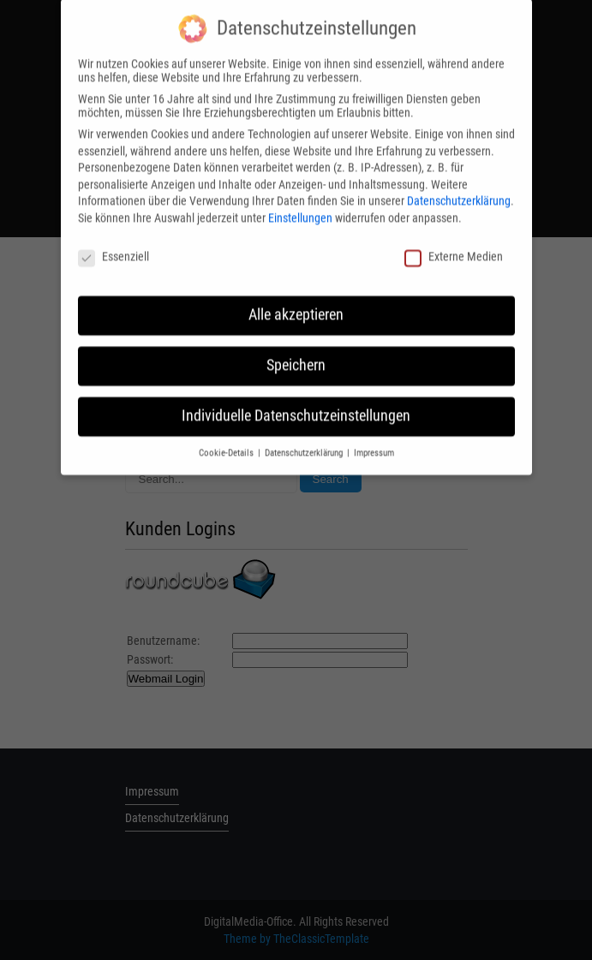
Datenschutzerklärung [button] (305, 443)
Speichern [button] (296, 355)
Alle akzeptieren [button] (296, 304)
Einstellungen (300, 207)
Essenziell (113, 246)
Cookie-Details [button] (227, 443)
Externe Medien (453, 246)
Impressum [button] (374, 443)
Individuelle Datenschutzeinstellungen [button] (296, 405)
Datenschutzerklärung (459, 191)
